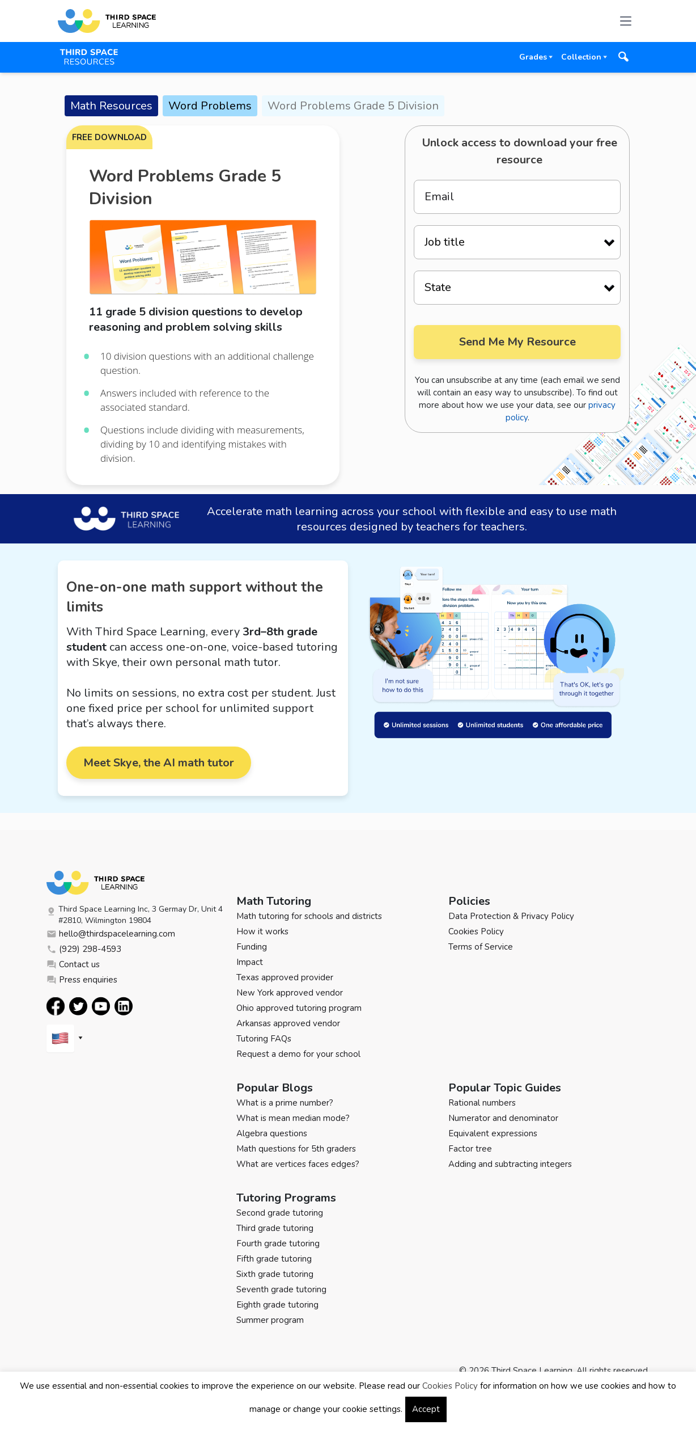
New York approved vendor (289, 992)
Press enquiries (81, 979)
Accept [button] (426, 1409)
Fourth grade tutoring (278, 1243)
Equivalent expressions (492, 1133)
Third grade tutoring (274, 1228)
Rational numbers (482, 1102)
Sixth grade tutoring (274, 1274)
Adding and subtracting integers (510, 1164)
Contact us (73, 964)
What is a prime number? (284, 1102)
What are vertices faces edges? (297, 1164)
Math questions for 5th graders (296, 1148)
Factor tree (470, 1148)
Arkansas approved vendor (288, 1023)
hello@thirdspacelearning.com (110, 933)
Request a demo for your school (298, 1054)
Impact (249, 962)
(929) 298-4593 (83, 949)
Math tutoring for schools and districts (309, 916)
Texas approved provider (284, 977)
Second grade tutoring (279, 1213)
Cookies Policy (476, 931)
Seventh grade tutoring (281, 1289)
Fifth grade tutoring (274, 1258)
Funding (251, 946)
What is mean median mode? (293, 1118)
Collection (581, 57)
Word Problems (210, 105)
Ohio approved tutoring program (299, 1008)
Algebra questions (271, 1133)
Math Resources (111, 105)
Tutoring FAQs (263, 1038)
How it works (262, 931)
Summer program (270, 1320)
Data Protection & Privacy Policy (511, 916)
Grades (533, 57)
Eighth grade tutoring (277, 1304)
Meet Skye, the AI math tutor (158, 762)
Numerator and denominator (503, 1118)
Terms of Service (480, 946)
